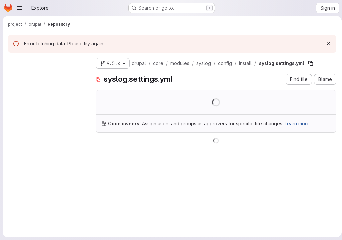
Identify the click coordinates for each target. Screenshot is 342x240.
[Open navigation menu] (19, 8)
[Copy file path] (310, 63)
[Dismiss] (326, 44)
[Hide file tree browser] (13, 62)
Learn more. (298, 123)
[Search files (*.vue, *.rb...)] (46, 75)
